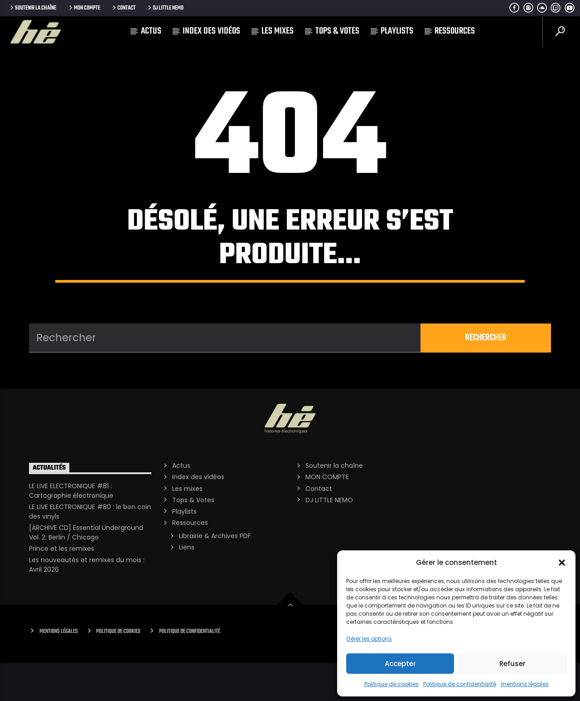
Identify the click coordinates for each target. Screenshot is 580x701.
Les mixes (277, 31)
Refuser (512, 663)
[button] (561, 562)
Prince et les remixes (61, 586)
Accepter (400, 663)
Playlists (397, 31)
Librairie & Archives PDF (215, 573)
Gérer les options (369, 638)
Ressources (455, 31)
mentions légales (525, 684)
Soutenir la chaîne (32, 8)
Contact (123, 8)
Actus (151, 31)
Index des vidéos (211, 31)
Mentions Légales (58, 669)
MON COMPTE (84, 8)
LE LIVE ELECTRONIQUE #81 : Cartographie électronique (71, 529)
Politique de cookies (391, 684)
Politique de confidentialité (459, 684)
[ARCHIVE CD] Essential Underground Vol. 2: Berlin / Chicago (86, 570)
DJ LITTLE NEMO (165, 8)
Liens (186, 585)
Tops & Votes (337, 31)
